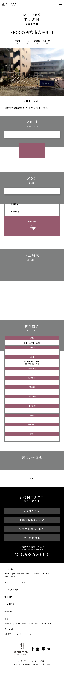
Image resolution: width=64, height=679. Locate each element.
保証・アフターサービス (43, 624)
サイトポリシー (24, 661)
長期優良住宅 (9, 624)
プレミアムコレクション (14, 582)
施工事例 (8, 597)
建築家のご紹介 (18, 574)
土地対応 (46, 574)
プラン (27, 41)
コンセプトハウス (12, 589)
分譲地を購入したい (32, 528)
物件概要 (47, 41)
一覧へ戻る (32, 478)
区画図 (17, 41)
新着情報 (8, 611)
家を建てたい (31, 510)
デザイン (29, 574)
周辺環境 (37, 41)
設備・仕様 (37, 574)
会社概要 (7, 634)
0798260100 (34, 554)
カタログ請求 (32, 537)
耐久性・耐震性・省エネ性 (25, 624)
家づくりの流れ (9, 576)
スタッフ (15, 634)
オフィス (22, 634)
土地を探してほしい (32, 519)
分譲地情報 (9, 604)
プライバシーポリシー (39, 661)
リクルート (30, 634)
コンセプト (7, 574)
